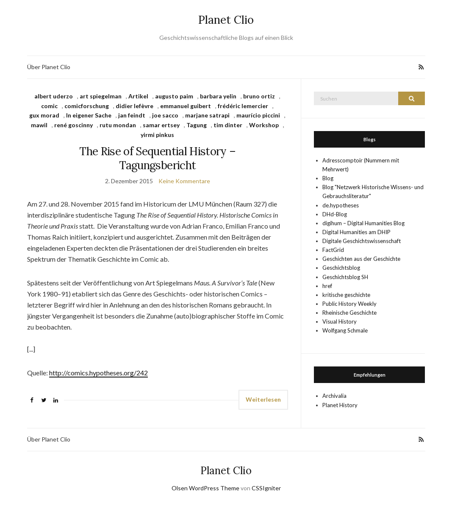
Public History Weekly (349, 303)
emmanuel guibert (185, 105)
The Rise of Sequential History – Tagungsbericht (157, 158)
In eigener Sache (88, 115)
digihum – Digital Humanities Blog (363, 223)
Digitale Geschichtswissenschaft (361, 241)
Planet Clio (226, 20)
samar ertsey (161, 125)
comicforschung (86, 105)
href (327, 285)
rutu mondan (118, 125)
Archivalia (334, 395)
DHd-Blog (334, 214)
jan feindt (131, 115)
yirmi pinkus (157, 134)
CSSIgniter (266, 488)
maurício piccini (258, 115)
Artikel (138, 96)
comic (49, 105)
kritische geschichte (346, 294)
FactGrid (333, 249)
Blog (327, 178)
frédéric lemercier (243, 105)
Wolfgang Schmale (345, 330)
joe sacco (165, 115)
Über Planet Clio (48, 66)
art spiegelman (101, 96)
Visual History (339, 321)
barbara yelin (218, 96)
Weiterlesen (263, 399)
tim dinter (228, 125)
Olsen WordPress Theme (205, 488)
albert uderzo (53, 96)
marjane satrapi (207, 115)
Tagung (196, 125)
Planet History (340, 405)
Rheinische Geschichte (349, 312)
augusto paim (174, 96)
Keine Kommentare (184, 181)
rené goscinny (73, 125)
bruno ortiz (259, 96)
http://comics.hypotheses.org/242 (98, 373)
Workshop (264, 125)
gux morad (44, 115)
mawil (39, 125)
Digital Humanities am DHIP (356, 232)
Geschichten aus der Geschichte (361, 258)
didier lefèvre (134, 105)
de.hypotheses (340, 205)
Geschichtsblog (341, 267)
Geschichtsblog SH (345, 277)
